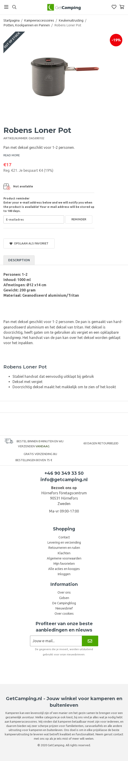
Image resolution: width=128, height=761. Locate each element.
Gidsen (64, 598)
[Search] (14, 7)
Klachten (64, 553)
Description (19, 260)
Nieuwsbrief (64, 608)
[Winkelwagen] (122, 7)
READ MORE (11, 155)
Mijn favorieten (64, 563)
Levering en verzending (64, 542)
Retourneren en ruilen (64, 548)
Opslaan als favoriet (29, 243)
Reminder (78, 219)
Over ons (64, 592)
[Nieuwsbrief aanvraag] (56, 641)
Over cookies (64, 613)
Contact (64, 537)
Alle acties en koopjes (64, 569)
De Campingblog (64, 603)
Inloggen (64, 574)
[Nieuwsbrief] (90, 641)
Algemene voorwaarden (64, 558)
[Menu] (6, 7)
